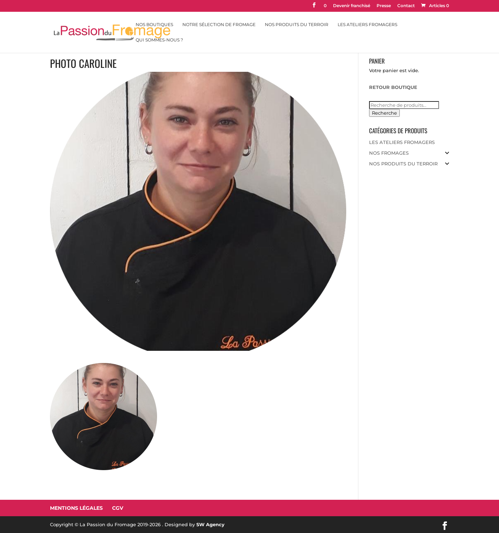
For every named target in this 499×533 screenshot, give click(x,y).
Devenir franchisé (351, 6)
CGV (117, 508)
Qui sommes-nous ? (159, 40)
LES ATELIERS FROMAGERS (402, 142)
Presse (384, 6)
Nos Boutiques (154, 24)
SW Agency (210, 524)
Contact (406, 6)
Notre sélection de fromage (219, 24)
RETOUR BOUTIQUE (393, 87)
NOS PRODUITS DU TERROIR (403, 163)
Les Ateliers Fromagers (367, 24)
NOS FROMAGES (389, 153)
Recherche (384, 113)
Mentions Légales (76, 508)
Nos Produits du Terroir (296, 24)
